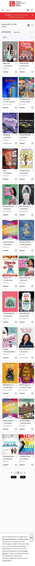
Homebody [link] (6, 135)
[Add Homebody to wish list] (16, 143)
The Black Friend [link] (25, 99)
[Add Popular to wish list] (16, 358)
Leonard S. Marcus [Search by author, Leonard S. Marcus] (26, 423)
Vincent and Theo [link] (25, 242)
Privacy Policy (24, 539)
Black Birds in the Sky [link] (9, 385)
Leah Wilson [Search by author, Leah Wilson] (24, 137)
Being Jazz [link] (6, 63)
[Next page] (24, 473)
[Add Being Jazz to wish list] (16, 72)
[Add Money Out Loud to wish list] (16, 215)
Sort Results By (6, 32)
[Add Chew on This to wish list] (16, 286)
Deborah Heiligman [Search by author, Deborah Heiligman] (26, 244)
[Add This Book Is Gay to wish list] (32, 465)
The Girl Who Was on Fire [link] (25, 135)
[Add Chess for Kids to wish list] (32, 72)
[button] (28, 26)
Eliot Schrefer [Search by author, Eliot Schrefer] (8, 244)
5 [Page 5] (22, 473)
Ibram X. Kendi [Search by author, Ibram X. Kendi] (25, 316)
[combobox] (14, 10)
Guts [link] (4, 171)
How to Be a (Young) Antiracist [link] (25, 313)
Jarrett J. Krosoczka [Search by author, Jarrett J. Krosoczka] (10, 101)
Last (23, 477)
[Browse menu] (32, 10)
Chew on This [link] (7, 278)
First (13, 477)
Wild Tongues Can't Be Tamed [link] (25, 385)
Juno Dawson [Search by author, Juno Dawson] (24, 459)
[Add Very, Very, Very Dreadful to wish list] (32, 215)
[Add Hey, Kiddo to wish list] (16, 108)
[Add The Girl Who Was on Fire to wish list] (32, 143)
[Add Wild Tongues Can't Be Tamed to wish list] (32, 393)
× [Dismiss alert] (33, 15)
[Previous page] (12, 473)
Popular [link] (5, 349)
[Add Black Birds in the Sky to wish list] (16, 393)
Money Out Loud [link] (8, 206)
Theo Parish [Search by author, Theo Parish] (8, 137)
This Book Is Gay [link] (25, 456)
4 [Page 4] (20, 473)
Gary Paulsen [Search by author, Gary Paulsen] (8, 173)
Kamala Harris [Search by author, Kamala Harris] (24, 351)
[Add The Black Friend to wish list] (32, 108)
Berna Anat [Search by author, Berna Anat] (8, 208)
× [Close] (31, 538)
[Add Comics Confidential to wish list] (32, 429)
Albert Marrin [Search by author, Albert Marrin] (24, 208)
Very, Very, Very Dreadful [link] (25, 206)
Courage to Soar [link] (25, 171)
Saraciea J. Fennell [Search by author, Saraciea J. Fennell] (26, 387)
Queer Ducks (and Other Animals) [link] (9, 242)
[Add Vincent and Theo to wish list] (32, 251)
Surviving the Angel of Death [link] (9, 456)
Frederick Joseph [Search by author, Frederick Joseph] (25, 101)
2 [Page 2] (15, 473)
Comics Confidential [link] (25, 421)
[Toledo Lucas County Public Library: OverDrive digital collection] (17, 4)
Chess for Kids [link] (24, 63)
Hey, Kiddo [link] (6, 99)
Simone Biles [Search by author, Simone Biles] (24, 173)
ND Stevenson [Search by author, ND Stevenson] (8, 316)
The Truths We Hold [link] (25, 349)
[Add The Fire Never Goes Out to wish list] (16, 322)
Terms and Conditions (9, 539)
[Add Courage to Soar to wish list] (32, 179)
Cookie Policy (6, 561)
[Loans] (28, 10)
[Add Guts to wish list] (16, 179)
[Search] (2, 10)
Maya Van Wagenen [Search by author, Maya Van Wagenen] (10, 351)
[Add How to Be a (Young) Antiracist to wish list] (32, 322)
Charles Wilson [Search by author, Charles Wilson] (9, 280)
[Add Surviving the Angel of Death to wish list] (16, 465)
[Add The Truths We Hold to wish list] (32, 358)
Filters (5, 37)
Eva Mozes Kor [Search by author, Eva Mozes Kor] (8, 459)
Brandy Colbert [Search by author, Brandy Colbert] (9, 387)
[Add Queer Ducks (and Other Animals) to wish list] (16, 251)
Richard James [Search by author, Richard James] (25, 66)
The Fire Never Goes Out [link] (9, 313)
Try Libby (8, 15)
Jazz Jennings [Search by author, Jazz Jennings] (8, 66)
